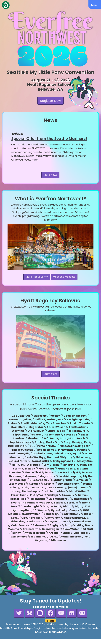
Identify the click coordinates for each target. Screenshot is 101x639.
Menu (94, 5)
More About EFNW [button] (37, 277)
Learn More (50, 374)
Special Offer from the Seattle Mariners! (49, 138)
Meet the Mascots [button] (64, 277)
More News (50, 175)
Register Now (50, 101)
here (35, 159)
